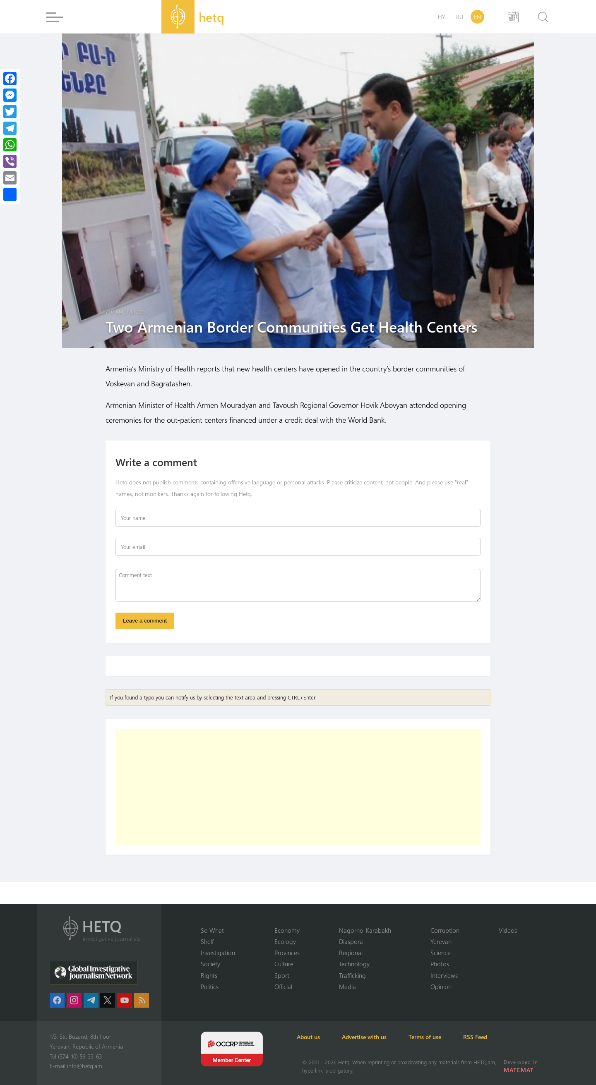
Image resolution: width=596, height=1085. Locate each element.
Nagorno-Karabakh (365, 929)
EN (477, 17)
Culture (283, 964)
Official (283, 986)
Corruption (444, 929)
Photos (439, 964)
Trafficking (352, 975)
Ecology (285, 941)
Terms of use (439, 1037)
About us (313, 1037)
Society (210, 964)
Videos (508, 929)
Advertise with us (374, 1037)
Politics (210, 986)
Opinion (441, 986)
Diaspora (351, 941)
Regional (351, 952)
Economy (287, 929)
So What (212, 929)
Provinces (287, 952)
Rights (209, 975)
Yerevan (441, 941)
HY (441, 17)
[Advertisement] (298, 788)
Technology (354, 964)
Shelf (207, 941)
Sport (281, 975)
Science (440, 952)
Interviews (444, 975)
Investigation (218, 952)
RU (459, 17)
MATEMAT (519, 1070)
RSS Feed (494, 1037)
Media (347, 986)
